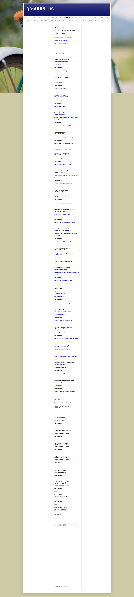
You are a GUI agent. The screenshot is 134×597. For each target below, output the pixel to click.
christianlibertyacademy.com (62, 349)
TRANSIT (78, 20)
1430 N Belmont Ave (59, 114)
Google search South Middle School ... (64, 143)
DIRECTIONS (44, 20)
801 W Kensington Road (61, 96)
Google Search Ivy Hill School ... (63, 203)
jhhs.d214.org (58, 82)
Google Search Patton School (62, 241)
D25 (55, 30)
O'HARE (97, 20)
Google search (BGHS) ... (61, 71)
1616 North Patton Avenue (61, 230)
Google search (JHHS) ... (61, 88)
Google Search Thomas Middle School (64, 125)
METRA (71, 20)
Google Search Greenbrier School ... (64, 183)
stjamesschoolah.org (60, 314)
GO (53, 17)
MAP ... (72, 37)
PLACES (58, 17)
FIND (39, 17)
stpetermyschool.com (60, 367)
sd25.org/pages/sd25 (60, 158)
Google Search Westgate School (63, 261)
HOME (27, 17)
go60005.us (40, 8)
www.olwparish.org (59, 332)
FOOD (74, 17)
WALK (85, 20)
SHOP (80, 17)
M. (107, 20)
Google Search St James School (63, 320)
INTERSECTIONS (56, 20)
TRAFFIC (35, 20)
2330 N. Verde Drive (59, 172)
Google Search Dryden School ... (63, 164)
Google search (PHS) (60, 106)
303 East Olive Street (60, 211)
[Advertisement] (66, 555)
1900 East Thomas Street (61, 79)
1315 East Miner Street (60, 269)
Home (66, 584)
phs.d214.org (58, 100)
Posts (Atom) (64, 586)
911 (95, 17)
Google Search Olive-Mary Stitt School (64, 222)
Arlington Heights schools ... (62, 37)
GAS (64, 20)
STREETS (46, 17)
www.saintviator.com (60, 296)
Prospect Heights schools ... (62, 50)
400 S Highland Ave (59, 133)
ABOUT (33, 17)
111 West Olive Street (60, 364)
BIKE (90, 20)
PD (107, 17)
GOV (90, 17)
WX (86, 17)
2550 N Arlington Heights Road (62, 382)
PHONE (101, 17)
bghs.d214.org (58, 64)
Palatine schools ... (59, 46)
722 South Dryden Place (61, 154)
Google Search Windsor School (63, 280)
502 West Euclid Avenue (61, 346)
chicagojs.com (58, 385)
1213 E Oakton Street (60, 293)
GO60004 (27, 20)
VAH (103, 20)
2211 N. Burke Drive (59, 191)
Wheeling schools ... (60, 53)
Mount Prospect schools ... (61, 43)
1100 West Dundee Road (61, 61)
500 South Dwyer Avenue (61, 249)
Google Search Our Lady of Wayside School (66, 338)
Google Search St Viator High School (64, 303)
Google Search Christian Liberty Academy (65, 356)
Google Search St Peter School (62, 374)
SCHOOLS (67, 17)
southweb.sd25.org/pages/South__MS (64, 137)
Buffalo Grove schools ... (61, 40)
